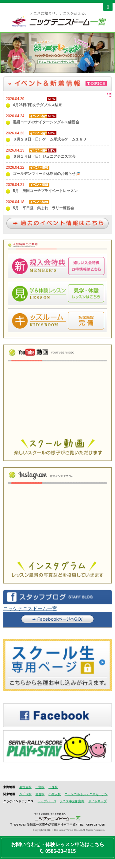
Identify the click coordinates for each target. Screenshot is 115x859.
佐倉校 (39, 794)
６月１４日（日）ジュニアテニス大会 (44, 156)
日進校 (53, 787)
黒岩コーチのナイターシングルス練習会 (46, 122)
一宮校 (39, 787)
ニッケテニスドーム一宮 (30, 608)
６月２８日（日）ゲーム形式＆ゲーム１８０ (49, 139)
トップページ (47, 801)
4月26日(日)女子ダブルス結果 (37, 105)
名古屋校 (25, 787)
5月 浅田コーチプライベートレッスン (45, 191)
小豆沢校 (54, 794)
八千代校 (25, 794)
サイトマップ (97, 801)
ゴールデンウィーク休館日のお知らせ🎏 (46, 173)
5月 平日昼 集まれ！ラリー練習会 (43, 208)
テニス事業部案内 (72, 801)
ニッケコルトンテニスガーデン (86, 794)
